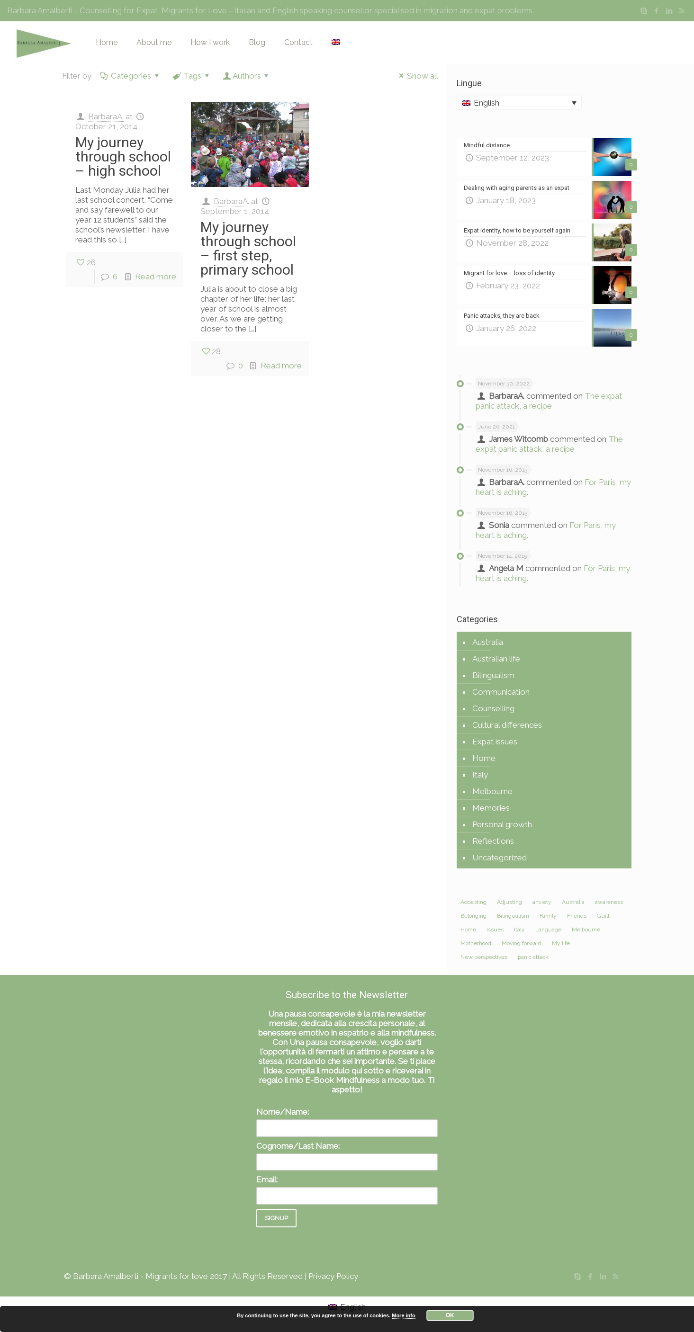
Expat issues (494, 741)
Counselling (493, 708)
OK (450, 1315)
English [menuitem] (486, 102)
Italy (480, 774)
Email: (267, 1179)
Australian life (496, 658)
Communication (501, 692)
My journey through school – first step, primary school (248, 248)
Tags (192, 75)
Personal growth (502, 824)
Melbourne (492, 791)
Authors (246, 75)
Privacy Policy (333, 1276)
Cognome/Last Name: (298, 1146)
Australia (487, 642)
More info (403, 1315)
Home (484, 758)
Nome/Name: (282, 1112)
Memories (491, 808)
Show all (417, 75)
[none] (519, 103)
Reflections (493, 841)
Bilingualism (493, 675)
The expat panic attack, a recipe (549, 401)
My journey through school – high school (123, 156)
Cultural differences (507, 725)
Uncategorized (499, 857)
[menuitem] (519, 103)
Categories (131, 75)
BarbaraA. (106, 116)
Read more (155, 276)
